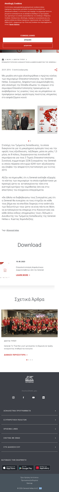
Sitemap (30, 483)
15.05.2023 (20, 261)
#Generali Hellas (12, 230)
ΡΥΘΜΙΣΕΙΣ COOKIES (28, 33)
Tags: (4, 230)
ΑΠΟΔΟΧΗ (27, 37)
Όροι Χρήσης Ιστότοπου (29, 477)
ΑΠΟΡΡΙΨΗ (28, 43)
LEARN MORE (23, 275)
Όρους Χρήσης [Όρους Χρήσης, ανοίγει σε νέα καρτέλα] (14, 22)
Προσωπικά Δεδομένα (29, 480)
